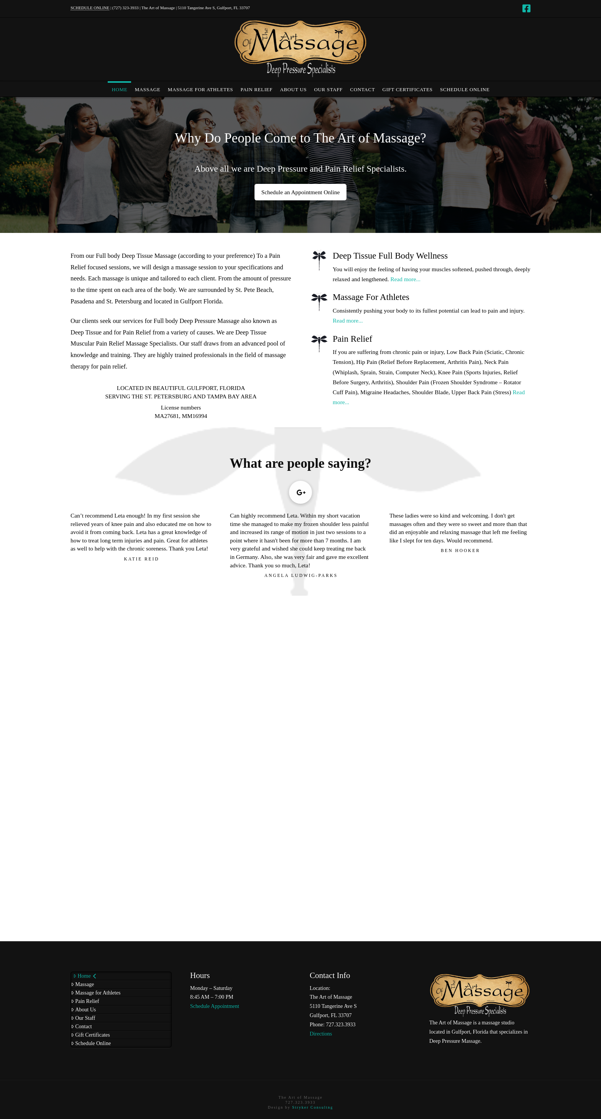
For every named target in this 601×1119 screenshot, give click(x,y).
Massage (82, 984)
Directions (321, 1034)
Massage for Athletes (95, 993)
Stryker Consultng (312, 1107)
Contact (81, 1026)
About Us (83, 1010)
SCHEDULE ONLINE (90, 7)
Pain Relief (85, 1001)
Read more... (405, 279)
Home (85, 976)
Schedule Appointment (214, 1006)
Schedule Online (91, 1043)
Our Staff (83, 1018)
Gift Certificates (90, 1035)
